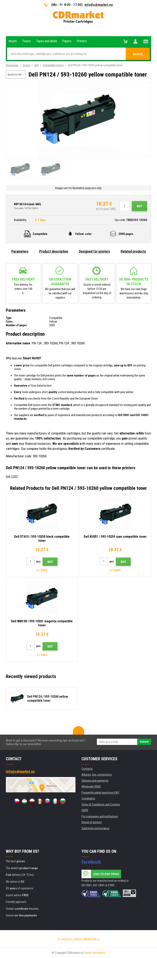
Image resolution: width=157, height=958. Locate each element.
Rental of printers (92, 822)
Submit (144, 741)
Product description (53, 251)
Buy (139, 206)
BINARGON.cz (91, 939)
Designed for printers (94, 251)
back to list (15, 74)
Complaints (88, 798)
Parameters (19, 251)
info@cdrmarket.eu (99, 5)
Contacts (87, 769)
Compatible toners (53, 65)
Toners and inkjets (94, 953)
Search (138, 54)
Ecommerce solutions (70, 939)
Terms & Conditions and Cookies (101, 804)
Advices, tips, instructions (97, 774)
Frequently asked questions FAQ (100, 792)
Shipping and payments (95, 780)
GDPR (85, 810)
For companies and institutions (100, 816)
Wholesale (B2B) (91, 786)
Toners (26, 65)
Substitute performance (95, 828)
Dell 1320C (12, 476)
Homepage (12, 65)
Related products (133, 251)
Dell (36, 65)
